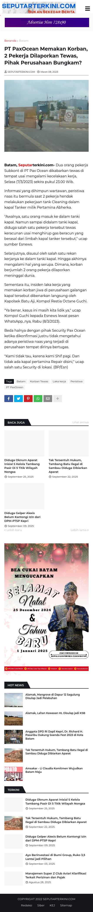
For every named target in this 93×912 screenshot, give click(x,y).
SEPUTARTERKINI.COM (59, 899)
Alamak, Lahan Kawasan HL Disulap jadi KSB (55, 713)
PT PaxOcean (14, 387)
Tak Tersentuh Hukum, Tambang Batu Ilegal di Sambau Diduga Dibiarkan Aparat (68, 466)
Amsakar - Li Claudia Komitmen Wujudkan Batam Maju (54, 770)
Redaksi (26, 905)
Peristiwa (77, 381)
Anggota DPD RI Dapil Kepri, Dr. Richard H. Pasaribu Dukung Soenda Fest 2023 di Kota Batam (54, 735)
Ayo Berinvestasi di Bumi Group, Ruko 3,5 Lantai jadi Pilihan (55, 857)
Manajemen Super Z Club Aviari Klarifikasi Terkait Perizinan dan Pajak (55, 875)
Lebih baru (14, 530)
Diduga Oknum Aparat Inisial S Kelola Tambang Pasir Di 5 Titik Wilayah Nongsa (22, 466)
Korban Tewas (39, 381)
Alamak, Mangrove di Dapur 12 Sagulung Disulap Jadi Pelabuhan (52, 696)
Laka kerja (59, 381)
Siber (41, 905)
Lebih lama (78, 530)
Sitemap (66, 905)
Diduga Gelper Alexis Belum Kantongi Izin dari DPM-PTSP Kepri (22, 517)
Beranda (10, 40)
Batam (23, 40)
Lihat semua (81, 422)
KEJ (52, 905)
